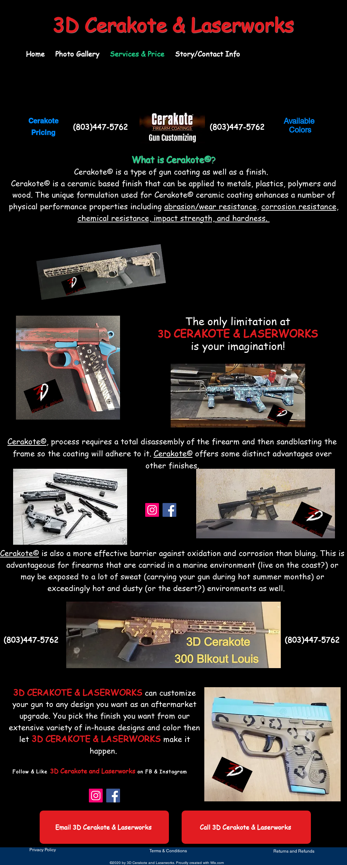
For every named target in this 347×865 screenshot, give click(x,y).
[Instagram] (152, 510)
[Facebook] (169, 510)
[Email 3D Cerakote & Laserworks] (104, 827)
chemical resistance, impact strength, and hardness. (174, 217)
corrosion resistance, (300, 206)
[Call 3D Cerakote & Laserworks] (246, 827)
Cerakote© (26, 441)
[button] (77, 54)
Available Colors (300, 125)
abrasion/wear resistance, (211, 206)
